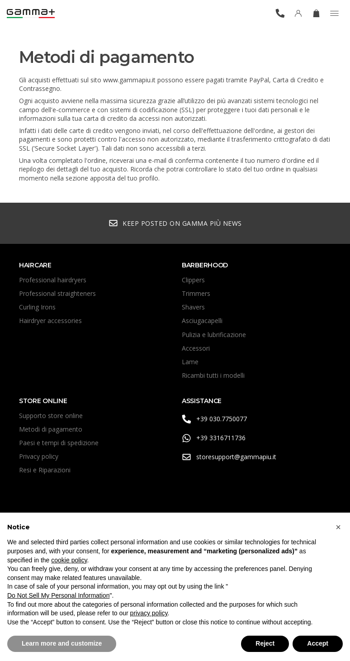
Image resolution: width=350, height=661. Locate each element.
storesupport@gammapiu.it (229, 457)
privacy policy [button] (149, 613)
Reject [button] (264, 643)
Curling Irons (37, 307)
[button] (338, 527)
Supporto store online (51, 415)
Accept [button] (317, 643)
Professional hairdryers (52, 280)
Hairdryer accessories (50, 320)
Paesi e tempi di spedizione (59, 442)
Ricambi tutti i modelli (213, 375)
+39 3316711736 (214, 438)
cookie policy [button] (69, 560)
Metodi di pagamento (50, 429)
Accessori (196, 348)
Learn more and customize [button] (62, 643)
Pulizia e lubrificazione (214, 334)
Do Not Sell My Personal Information (58, 595)
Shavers (193, 307)
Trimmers (196, 293)
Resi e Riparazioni (45, 470)
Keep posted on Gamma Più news (175, 223)
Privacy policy (38, 456)
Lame (190, 361)
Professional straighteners (57, 293)
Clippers (193, 280)
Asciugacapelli (202, 320)
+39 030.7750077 (214, 419)
